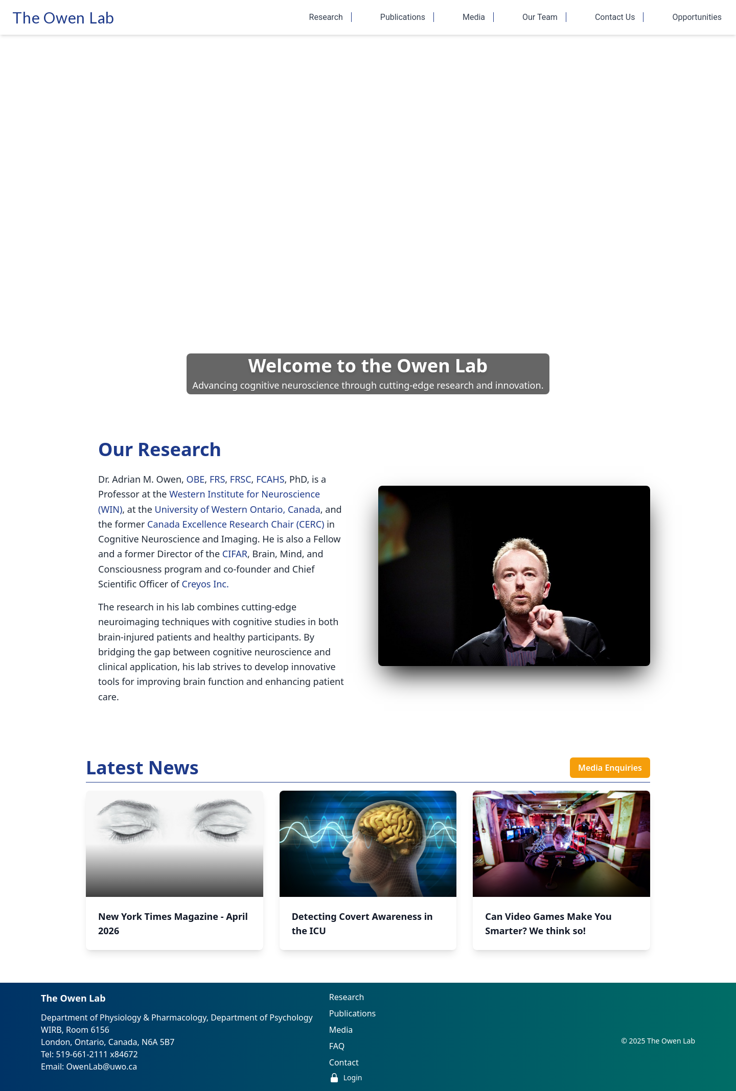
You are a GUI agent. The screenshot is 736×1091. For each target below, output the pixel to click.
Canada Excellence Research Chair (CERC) (235, 524)
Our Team (544, 17)
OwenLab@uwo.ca (101, 1066)
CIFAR (234, 554)
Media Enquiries (610, 767)
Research (330, 17)
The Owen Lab (63, 17)
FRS (217, 479)
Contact (344, 1062)
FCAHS (270, 479)
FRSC (240, 479)
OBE (196, 479)
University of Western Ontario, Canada (237, 509)
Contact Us (619, 17)
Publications (407, 17)
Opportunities (697, 17)
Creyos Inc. (205, 584)
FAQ (336, 1046)
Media (478, 17)
